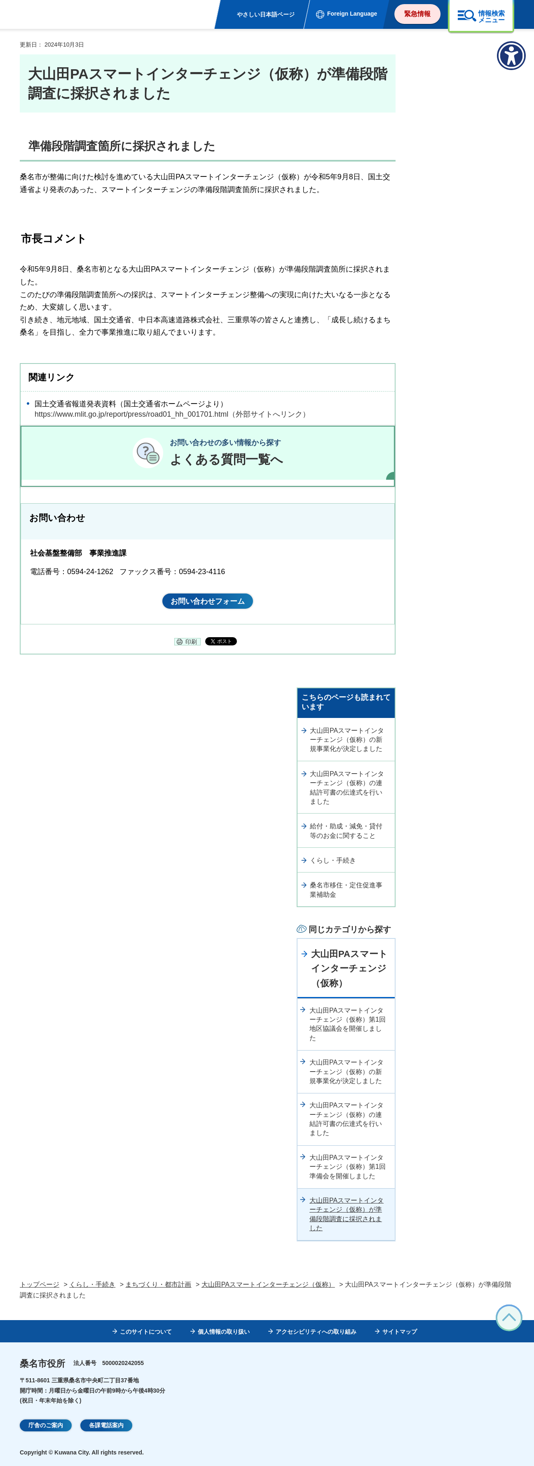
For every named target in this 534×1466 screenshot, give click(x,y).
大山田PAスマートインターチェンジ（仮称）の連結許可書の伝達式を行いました (347, 787)
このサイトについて (146, 1331)
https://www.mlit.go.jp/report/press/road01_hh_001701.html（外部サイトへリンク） (172, 414)
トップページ (39, 1284)
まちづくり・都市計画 (158, 1284)
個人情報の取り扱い (224, 1331)
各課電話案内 (106, 1425)
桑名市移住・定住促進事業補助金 (346, 890)
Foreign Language (352, 13)
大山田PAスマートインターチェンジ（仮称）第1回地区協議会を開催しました (347, 1024)
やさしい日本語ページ (266, 14)
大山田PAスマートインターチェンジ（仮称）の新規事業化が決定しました (347, 740)
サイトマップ (399, 1331)
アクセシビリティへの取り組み (316, 1331)
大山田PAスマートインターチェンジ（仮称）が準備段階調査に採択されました (346, 1214)
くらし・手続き (333, 860)
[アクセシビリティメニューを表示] (511, 55)
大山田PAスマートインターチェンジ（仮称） (349, 968)
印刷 (191, 641)
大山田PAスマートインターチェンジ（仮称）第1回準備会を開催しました (347, 1167)
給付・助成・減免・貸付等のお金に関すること (346, 831)
